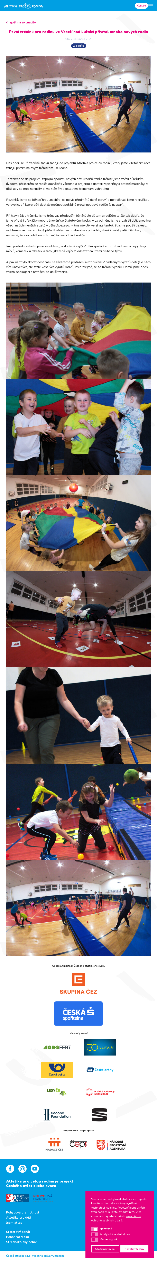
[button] (94, 1229)
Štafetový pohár (18, 1232)
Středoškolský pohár (21, 1242)
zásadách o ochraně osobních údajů (116, 1218)
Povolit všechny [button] (134, 1249)
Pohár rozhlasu (17, 1237)
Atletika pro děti (18, 1218)
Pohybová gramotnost (22, 1212)
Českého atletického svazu (31, 1185)
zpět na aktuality (23, 22)
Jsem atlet (14, 1223)
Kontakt (141, 6)
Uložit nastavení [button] (105, 1249)
